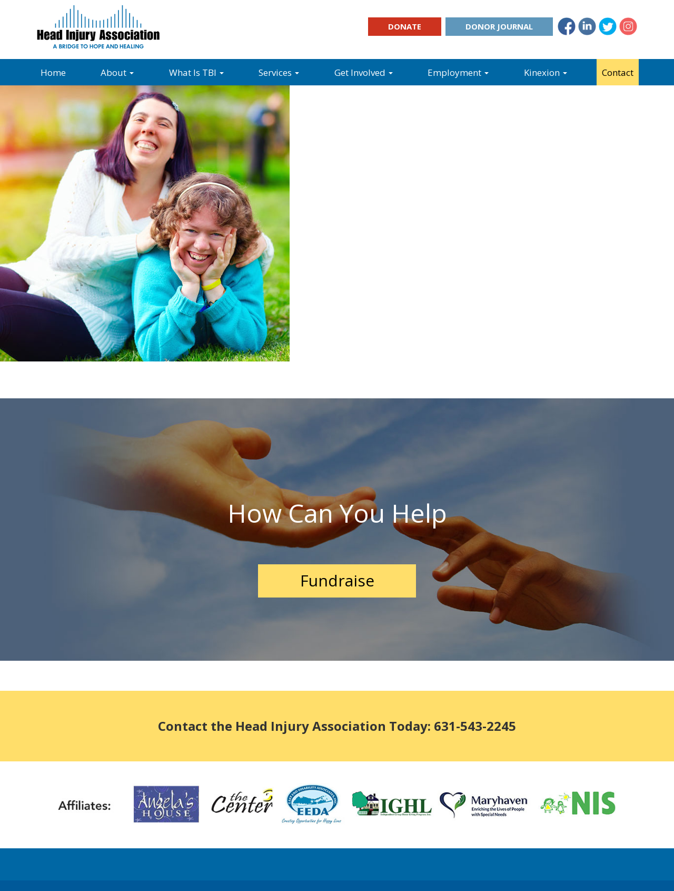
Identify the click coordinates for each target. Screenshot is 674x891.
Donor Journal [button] (499, 26)
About (117, 72)
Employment (458, 72)
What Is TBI (196, 72)
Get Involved (363, 72)
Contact (617, 72)
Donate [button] (404, 26)
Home (53, 72)
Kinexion (545, 72)
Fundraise (337, 580)
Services (279, 72)
